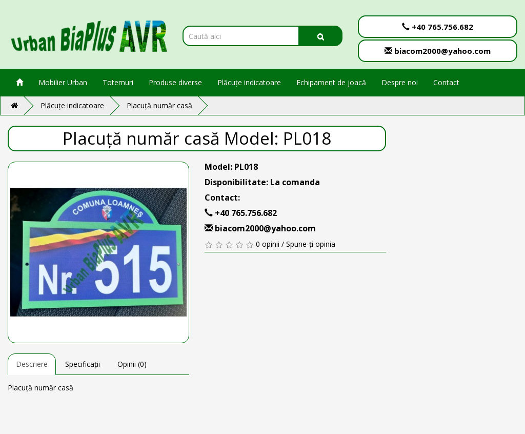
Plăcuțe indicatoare (249, 82)
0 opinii (267, 244)
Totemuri (118, 82)
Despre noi (399, 82)
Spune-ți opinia (310, 244)
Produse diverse (175, 82)
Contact (446, 82)
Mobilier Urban (62, 82)
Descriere (32, 364)
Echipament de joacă (331, 82)
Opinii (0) (132, 364)
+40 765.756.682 (437, 27)
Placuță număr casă (159, 105)
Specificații (82, 364)
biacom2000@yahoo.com (438, 51)
